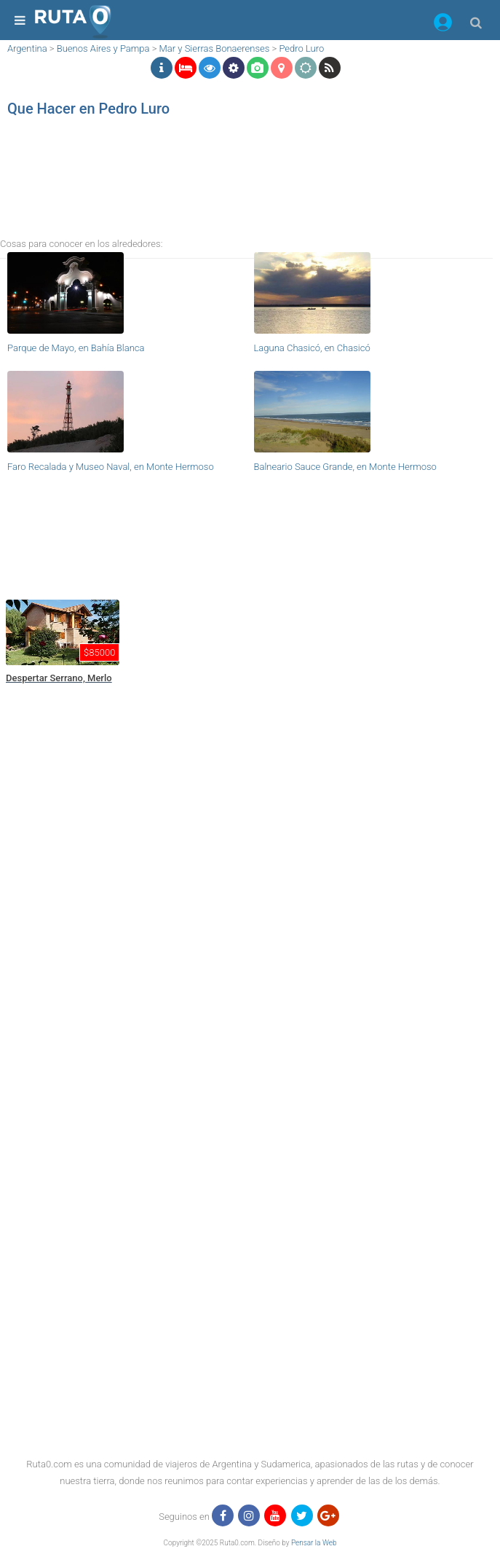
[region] (246, 186)
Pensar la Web (314, 1543)
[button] (443, 24)
